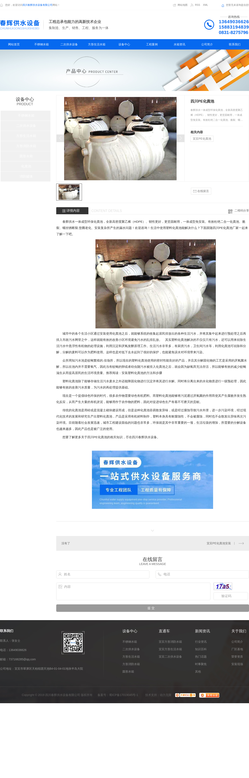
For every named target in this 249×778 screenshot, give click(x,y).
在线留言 (201, 191)
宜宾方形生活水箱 (170, 649)
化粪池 (26, 166)
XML (205, 5)
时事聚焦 (201, 664)
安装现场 (237, 664)
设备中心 (124, 44)
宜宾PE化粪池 (202, 138)
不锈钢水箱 (41, 44)
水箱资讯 (179, 44)
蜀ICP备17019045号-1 (123, 695)
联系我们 (234, 44)
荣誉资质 (237, 656)
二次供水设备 (69, 44)
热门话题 (201, 656)
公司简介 (207, 44)
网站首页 (14, 44)
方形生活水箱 (96, 44)
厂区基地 (237, 649)
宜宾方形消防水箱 (170, 641)
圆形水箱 (26, 156)
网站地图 (183, 5)
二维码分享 (241, 210)
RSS (197, 5)
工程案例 (152, 44)
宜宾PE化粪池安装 (219, 543)
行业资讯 (201, 641)
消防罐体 (26, 176)
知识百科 (201, 649)
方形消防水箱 (26, 146)
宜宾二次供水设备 (170, 656)
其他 (198, 671)
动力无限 (165, 695)
